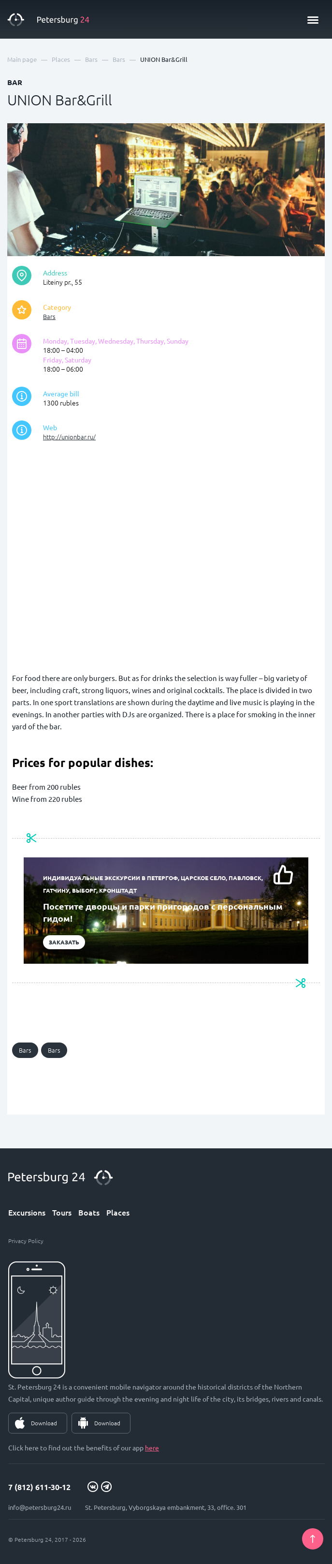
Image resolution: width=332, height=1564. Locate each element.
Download (44, 1423)
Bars (49, 316)
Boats (89, 1212)
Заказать (64, 942)
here (152, 1447)
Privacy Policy (25, 1241)
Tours (62, 1212)
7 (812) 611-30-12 (39, 1487)
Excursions (26, 1212)
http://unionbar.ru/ (69, 436)
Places (118, 1212)
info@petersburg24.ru (39, 1507)
